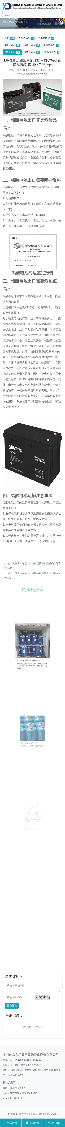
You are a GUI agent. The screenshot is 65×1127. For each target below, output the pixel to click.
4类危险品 (12, 45)
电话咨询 (11, 1122)
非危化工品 (51, 52)
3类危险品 (46, 38)
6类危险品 (51, 45)
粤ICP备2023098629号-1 (28, 1065)
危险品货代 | (51, 1114)
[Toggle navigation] (6, 14)
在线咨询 (32, 1122)
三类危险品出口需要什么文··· (30, 655)
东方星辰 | (24, 1114)
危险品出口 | (37, 1114)
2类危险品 (26, 38)
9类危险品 (32, 52)
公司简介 (54, 1122)
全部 (10, 38)
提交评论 (12, 1005)
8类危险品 (12, 52)
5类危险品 (32, 45)
